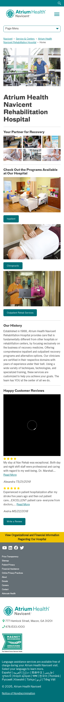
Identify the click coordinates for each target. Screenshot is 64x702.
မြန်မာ (26, 672)
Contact (5, 589)
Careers (5, 585)
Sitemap (5, 561)
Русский (7, 679)
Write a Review (14, 522)
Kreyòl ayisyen (21, 676)
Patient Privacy (8, 565)
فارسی (49, 672)
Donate (5, 581)
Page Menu (12, 28)
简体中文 (37, 672)
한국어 (43, 676)
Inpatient (11, 219)
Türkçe (31, 679)
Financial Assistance (10, 569)
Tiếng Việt (49, 679)
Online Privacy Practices (12, 573)
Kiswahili (19, 679)
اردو (39, 679)
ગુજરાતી (6, 676)
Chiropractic (13, 266)
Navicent (7, 39)
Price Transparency (10, 557)
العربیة (17, 672)
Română (54, 676)
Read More (10, 475)
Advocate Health (9, 594)
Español (6, 672)
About (4, 577)
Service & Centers (25, 39)
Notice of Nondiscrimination (18, 693)
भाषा (34, 676)
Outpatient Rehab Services (20, 313)
